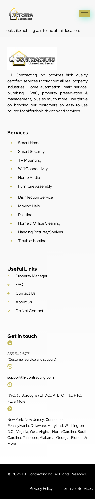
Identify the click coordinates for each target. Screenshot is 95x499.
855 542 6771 (18, 353)
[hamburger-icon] (84, 13)
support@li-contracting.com (30, 377)
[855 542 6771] (9, 342)
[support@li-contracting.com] (9, 366)
